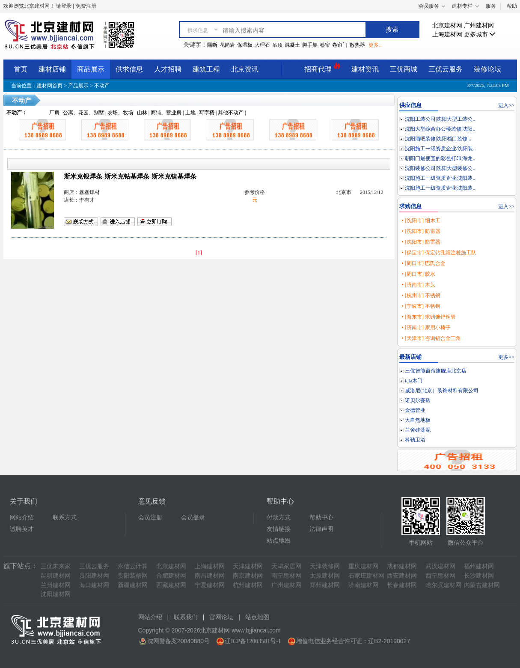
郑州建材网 (325, 585)
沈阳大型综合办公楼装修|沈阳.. (440, 129)
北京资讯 (245, 69)
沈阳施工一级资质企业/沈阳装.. (440, 149)
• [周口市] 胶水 (418, 274)
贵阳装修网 (133, 576)
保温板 (245, 45)
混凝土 (292, 45)
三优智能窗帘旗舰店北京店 (436, 371)
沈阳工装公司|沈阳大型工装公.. (440, 119)
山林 (142, 113)
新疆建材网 (133, 585)
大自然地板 (418, 420)
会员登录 (193, 517)
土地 (190, 113)
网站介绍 (22, 517)
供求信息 (129, 69)
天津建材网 (248, 566)
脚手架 (310, 45)
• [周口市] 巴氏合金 (423, 263)
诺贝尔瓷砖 (418, 400)
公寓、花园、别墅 (83, 113)
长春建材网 (402, 585)
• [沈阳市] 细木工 (420, 221)
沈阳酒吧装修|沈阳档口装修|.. (438, 139)
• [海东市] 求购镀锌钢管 (428, 317)
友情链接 (279, 529)
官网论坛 (221, 617)
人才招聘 (167, 69)
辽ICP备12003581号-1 (253, 641)
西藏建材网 (171, 585)
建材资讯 (365, 69)
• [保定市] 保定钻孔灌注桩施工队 (438, 253)
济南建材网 (363, 585)
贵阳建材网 (94, 576)
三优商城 (403, 69)
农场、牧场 (120, 113)
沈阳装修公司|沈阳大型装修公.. (440, 168)
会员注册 (150, 517)
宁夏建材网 (210, 585)
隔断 (212, 45)
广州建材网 (479, 25)
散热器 (357, 45)
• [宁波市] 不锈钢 (420, 306)
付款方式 (279, 517)
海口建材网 (94, 585)
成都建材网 (402, 566)
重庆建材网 (363, 566)
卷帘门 (340, 45)
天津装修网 (325, 566)
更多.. (374, 45)
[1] (199, 252)
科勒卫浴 (415, 440)
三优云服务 (445, 69)
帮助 (512, 6)
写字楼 (206, 113)
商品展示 (90, 69)
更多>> (506, 357)
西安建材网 (402, 576)
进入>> (506, 105)
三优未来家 (56, 566)
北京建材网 (447, 25)
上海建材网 (447, 34)
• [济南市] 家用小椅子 (425, 328)
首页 (20, 69)
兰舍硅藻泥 (418, 430)
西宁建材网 (440, 576)
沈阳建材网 (56, 594)
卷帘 (325, 45)
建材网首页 (49, 86)
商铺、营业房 (166, 113)
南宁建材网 (286, 576)
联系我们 (186, 617)
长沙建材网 (479, 576)
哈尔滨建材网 (443, 585)
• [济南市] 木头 (418, 285)
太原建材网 (325, 576)
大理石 (262, 45)
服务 (491, 6)
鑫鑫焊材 (89, 192)
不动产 (102, 86)
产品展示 (78, 86)
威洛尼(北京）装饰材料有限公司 (441, 391)
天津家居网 (286, 566)
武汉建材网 (440, 566)
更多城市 (480, 34)
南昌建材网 (210, 576)
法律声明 (321, 529)
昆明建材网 (56, 576)
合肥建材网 (171, 576)
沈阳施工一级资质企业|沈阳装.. (440, 178)
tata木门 (413, 381)
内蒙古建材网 (482, 585)
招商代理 (322, 68)
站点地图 (279, 540)
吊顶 (277, 45)
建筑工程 (206, 69)
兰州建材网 (56, 585)
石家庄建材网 (366, 576)
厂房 (54, 113)
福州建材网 (479, 566)
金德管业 (415, 410)
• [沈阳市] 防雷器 (420, 231)
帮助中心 (321, 517)
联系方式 (65, 517)
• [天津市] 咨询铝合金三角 (431, 338)
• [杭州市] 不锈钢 (420, 295)
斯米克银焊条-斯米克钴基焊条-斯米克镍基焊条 (130, 176)
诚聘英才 (22, 529)
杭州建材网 (248, 585)
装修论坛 (487, 69)
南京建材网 (248, 576)
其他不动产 (231, 113)
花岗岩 (227, 45)
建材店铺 (52, 69)
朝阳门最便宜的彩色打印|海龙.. (440, 158)
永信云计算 (133, 566)
